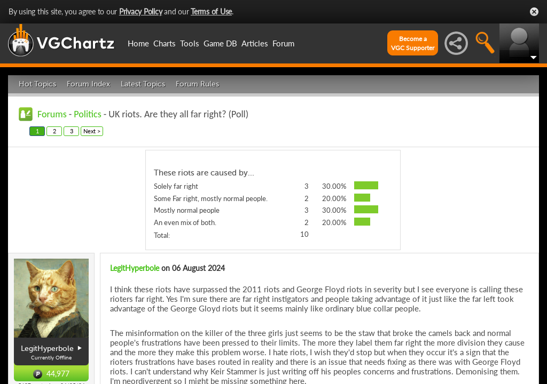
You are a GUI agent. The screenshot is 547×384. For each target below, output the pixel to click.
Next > (91, 130)
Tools (189, 43)
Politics (87, 114)
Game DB (220, 43)
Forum (283, 43)
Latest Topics (143, 84)
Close (534, 11)
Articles (254, 43)
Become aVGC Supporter (412, 43)
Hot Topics (37, 84)
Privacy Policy (140, 11)
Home (138, 43)
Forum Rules (197, 84)
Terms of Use (211, 11)
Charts (164, 43)
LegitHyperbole (134, 268)
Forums (52, 114)
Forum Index (88, 84)
